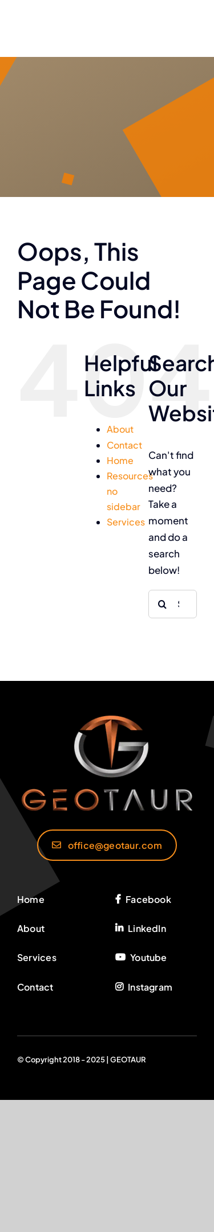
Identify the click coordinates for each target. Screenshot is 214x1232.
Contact (124, 445)
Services (126, 522)
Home (120, 460)
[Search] (162, 604)
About (120, 429)
